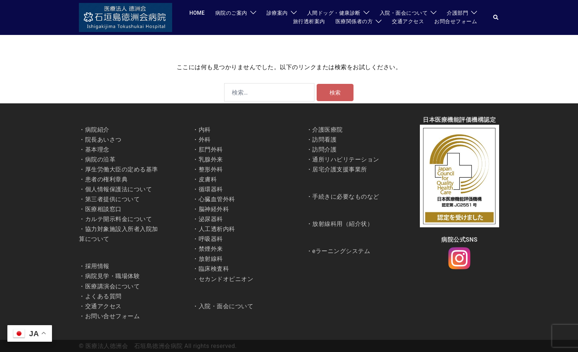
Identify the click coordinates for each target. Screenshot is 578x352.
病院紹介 (97, 129)
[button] (496, 17)
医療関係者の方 (354, 21)
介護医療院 (327, 129)
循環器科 (211, 189)
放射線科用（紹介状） (342, 223)
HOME (197, 13)
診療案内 (277, 13)
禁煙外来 (211, 248)
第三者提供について (112, 199)
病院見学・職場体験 (112, 276)
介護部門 (457, 13)
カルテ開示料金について (118, 219)
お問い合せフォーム (112, 316)
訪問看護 (324, 139)
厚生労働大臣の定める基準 (121, 169)
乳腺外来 (211, 159)
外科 (205, 139)
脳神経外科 (214, 209)
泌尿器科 (211, 219)
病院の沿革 (100, 159)
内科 (205, 129)
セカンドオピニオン (226, 278)
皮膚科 (208, 179)
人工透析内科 (217, 228)
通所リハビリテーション (345, 159)
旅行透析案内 (309, 21)
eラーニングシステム (341, 251)
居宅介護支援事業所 (339, 169)
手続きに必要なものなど (345, 196)
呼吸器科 (211, 238)
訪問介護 (324, 149)
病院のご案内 (231, 13)
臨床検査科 (214, 268)
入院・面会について (404, 13)
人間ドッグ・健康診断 (334, 13)
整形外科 (211, 169)
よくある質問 (103, 296)
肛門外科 (211, 149)
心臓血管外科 (217, 199)
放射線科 (211, 258)
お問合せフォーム (455, 21)
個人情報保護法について (118, 189)
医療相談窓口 (103, 209)
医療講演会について (112, 286)
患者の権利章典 (106, 179)
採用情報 (97, 266)
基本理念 (97, 149)
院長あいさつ (103, 139)
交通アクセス (408, 21)
